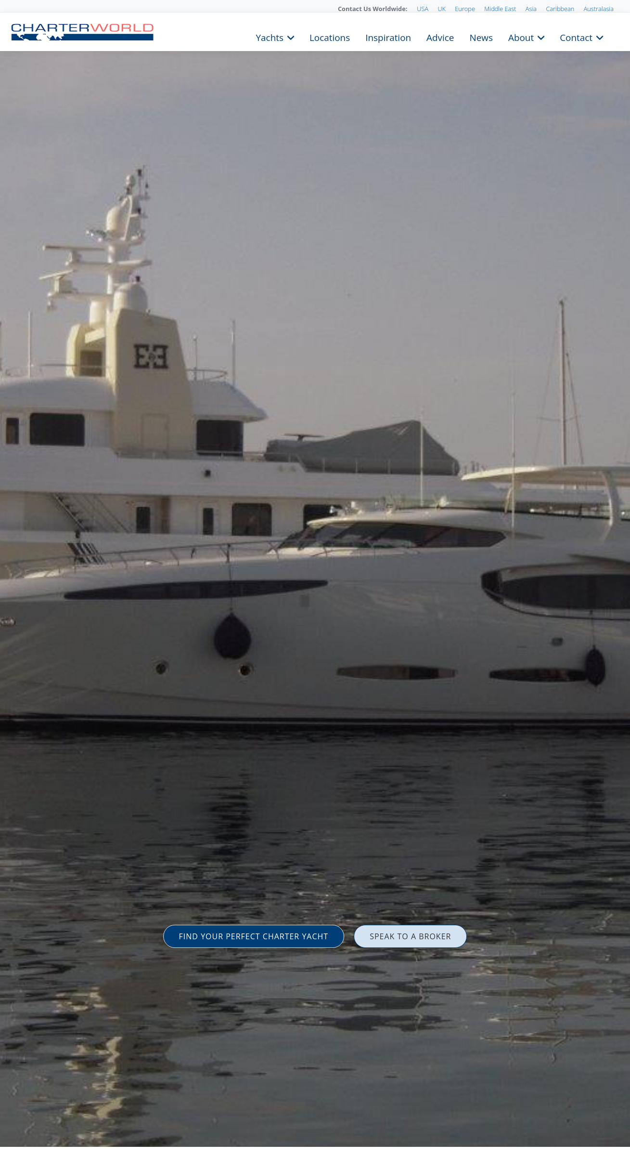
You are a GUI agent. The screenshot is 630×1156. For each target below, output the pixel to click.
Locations (329, 36)
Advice (440, 36)
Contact (576, 36)
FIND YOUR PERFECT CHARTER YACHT (254, 936)
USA (422, 8)
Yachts (269, 36)
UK (441, 8)
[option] (315, 578)
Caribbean (560, 8)
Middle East (500, 8)
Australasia (599, 8)
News (480, 36)
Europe (465, 8)
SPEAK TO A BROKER (410, 936)
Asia (531, 8)
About (521, 36)
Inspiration (388, 36)
